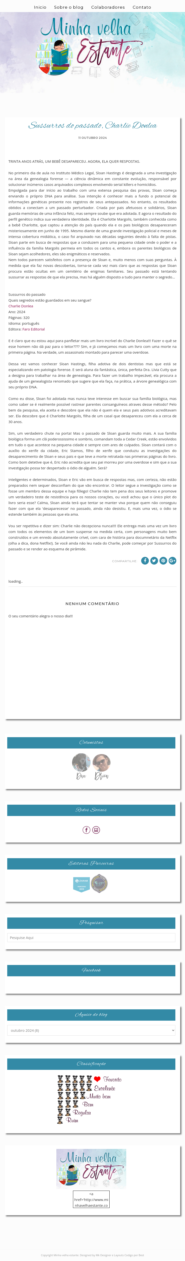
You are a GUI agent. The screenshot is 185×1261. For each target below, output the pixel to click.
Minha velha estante (66, 1255)
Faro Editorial (33, 329)
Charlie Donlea (20, 305)
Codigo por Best (134, 1255)
